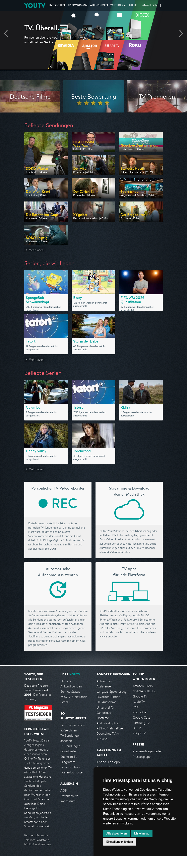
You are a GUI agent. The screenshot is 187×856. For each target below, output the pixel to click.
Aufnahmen (99, 5)
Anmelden (150, 5)
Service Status (70, 691)
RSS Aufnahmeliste (110, 728)
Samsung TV (141, 723)
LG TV (137, 728)
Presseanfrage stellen (148, 751)
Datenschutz (69, 796)
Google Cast (141, 717)
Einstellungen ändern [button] (119, 841)
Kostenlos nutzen (72, 772)
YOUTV (34, 5)
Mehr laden (36, 250)
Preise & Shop (70, 767)
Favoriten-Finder (108, 697)
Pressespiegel (142, 757)
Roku (136, 707)
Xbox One (139, 712)
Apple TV (139, 702)
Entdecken (57, 5)
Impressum (67, 801)
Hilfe (133, 5)
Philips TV (139, 733)
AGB (63, 790)
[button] (161, 5)
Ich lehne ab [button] (141, 833)
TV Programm (77, 5)
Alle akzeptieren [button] (116, 833)
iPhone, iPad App (108, 762)
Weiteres (116, 5)
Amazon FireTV (143, 686)
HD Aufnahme (106, 702)
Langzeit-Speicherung (112, 691)
